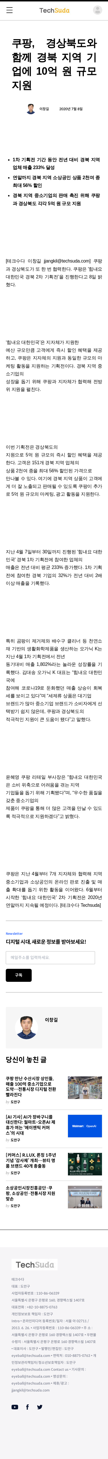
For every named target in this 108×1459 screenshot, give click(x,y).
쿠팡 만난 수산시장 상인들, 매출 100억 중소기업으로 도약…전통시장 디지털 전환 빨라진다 (31, 1086)
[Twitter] (40, 1407)
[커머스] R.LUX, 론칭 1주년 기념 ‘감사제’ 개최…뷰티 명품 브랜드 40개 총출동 (31, 1161)
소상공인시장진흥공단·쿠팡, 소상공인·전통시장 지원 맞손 (30, 1193)
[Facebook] (27, 1407)
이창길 (44, 109)
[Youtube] (15, 1407)
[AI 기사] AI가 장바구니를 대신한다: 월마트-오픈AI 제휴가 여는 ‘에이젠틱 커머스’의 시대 (30, 1125)
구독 (18, 975)
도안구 (15, 1102)
